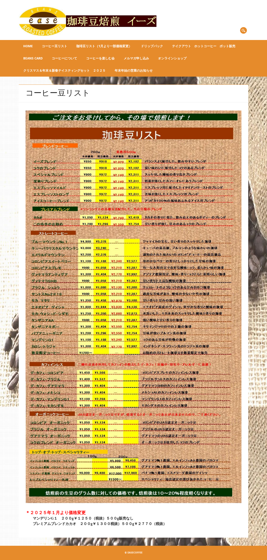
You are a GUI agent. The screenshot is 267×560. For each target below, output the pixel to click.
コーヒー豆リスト (54, 46)
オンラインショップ (172, 58)
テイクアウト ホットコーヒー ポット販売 (203, 46)
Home (28, 46)
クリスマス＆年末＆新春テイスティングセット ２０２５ (64, 70)
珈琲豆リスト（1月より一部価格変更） (104, 46)
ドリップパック (152, 46)
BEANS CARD (33, 58)
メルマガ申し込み (136, 58)
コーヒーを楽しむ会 (100, 58)
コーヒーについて (64, 58)
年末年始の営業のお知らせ (134, 70)
